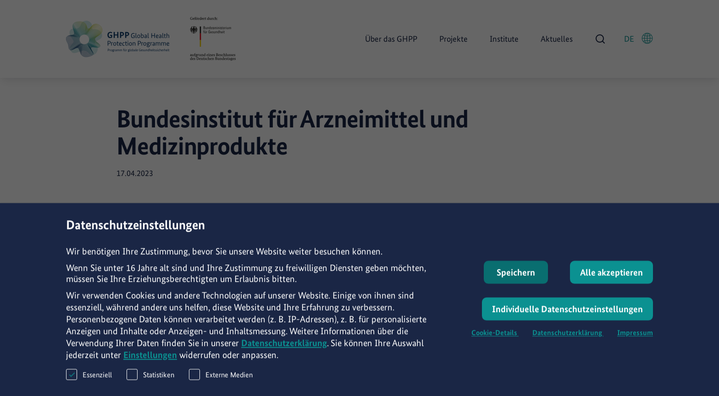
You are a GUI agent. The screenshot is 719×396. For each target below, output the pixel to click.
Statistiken (150, 380)
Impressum (635, 338)
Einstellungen (150, 360)
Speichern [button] (516, 278)
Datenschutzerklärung (284, 348)
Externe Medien (221, 380)
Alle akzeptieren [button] (611, 278)
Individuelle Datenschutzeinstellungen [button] (567, 314)
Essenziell (89, 380)
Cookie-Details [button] (495, 338)
